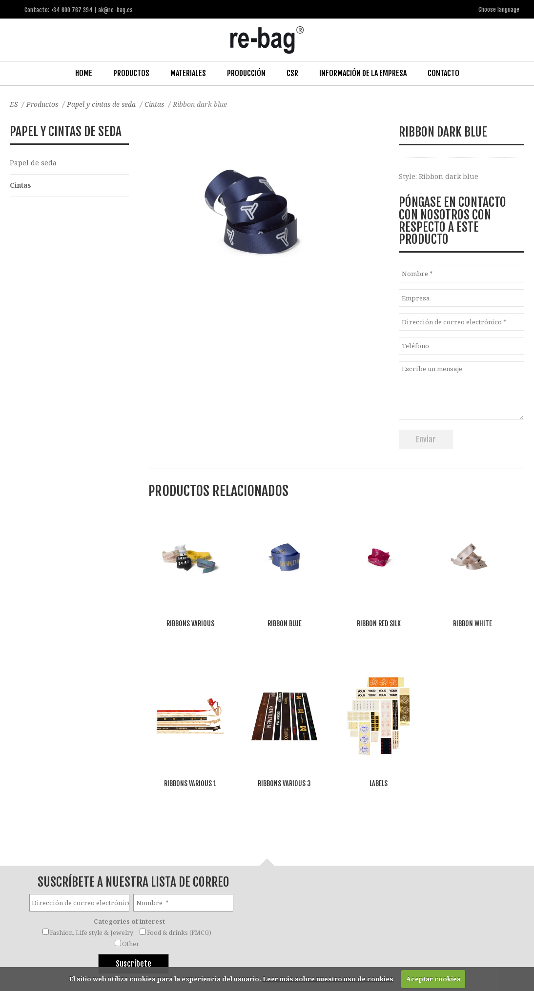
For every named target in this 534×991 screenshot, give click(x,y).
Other (130, 863)
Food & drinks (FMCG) (179, 852)
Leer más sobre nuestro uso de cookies (328, 978)
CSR (292, 73)
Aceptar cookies (433, 978)
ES (14, 103)
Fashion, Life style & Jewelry (91, 852)
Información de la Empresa (363, 73)
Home (83, 73)
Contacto (443, 73)
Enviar (426, 439)
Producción (246, 73)
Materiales (188, 73)
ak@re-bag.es (236, 951)
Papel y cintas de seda (103, 103)
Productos (131, 73)
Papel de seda (33, 162)
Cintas (157, 103)
